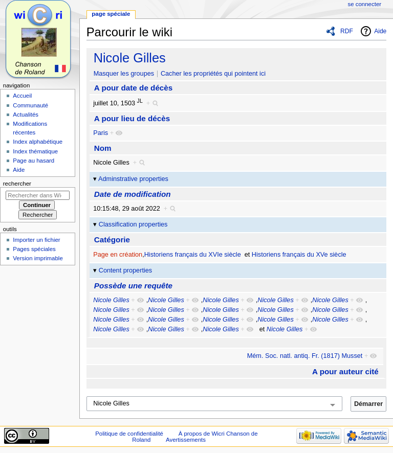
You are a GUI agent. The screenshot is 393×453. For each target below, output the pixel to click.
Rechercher (17, 183)
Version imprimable (37, 258)
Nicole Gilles (130, 58)
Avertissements (186, 440)
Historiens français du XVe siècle (299, 254)
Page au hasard (33, 160)
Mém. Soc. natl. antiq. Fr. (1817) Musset (305, 355)
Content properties (125, 270)
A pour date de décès (133, 87)
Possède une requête (133, 285)
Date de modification (132, 194)
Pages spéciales (34, 249)
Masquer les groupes (124, 73)
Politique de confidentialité (129, 434)
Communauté (30, 105)
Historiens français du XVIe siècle (192, 254)
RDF (346, 31)
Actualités (25, 114)
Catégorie (112, 239)
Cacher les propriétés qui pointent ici (213, 73)
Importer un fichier (36, 240)
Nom (103, 148)
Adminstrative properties (133, 179)
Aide (380, 31)
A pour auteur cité (345, 371)
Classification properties (133, 224)
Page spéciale (111, 14)
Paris (100, 133)
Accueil (22, 96)
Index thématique (35, 151)
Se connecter (365, 4)
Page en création (117, 254)
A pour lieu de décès (132, 118)
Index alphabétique (37, 142)
